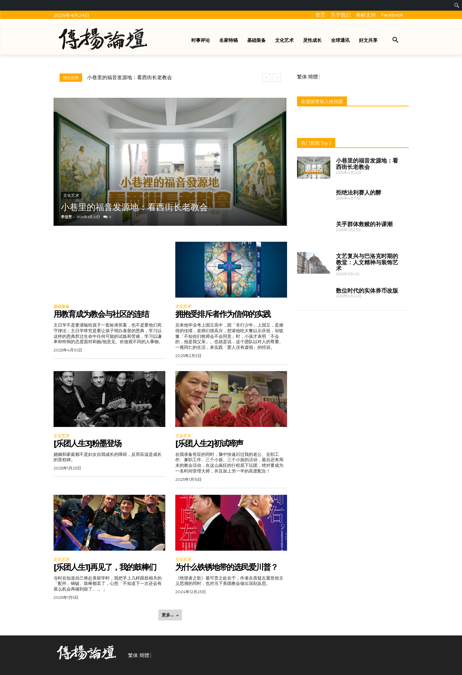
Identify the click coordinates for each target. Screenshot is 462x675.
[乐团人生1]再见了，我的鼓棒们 (105, 567)
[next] (277, 77)
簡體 (313, 76)
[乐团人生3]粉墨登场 (87, 443)
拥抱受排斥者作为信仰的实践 (222, 314)
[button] (395, 40)
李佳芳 (66, 217)
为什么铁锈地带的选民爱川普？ (226, 567)
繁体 (302, 76)
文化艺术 (71, 195)
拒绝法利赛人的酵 (358, 192)
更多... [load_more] (170, 614)
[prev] (266, 77)
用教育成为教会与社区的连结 (101, 314)
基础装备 (62, 306)
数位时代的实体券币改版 (367, 290)
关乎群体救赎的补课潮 (364, 224)
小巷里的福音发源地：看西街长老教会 (129, 77)
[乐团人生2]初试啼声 (209, 443)
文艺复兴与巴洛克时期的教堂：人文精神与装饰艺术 (367, 262)
